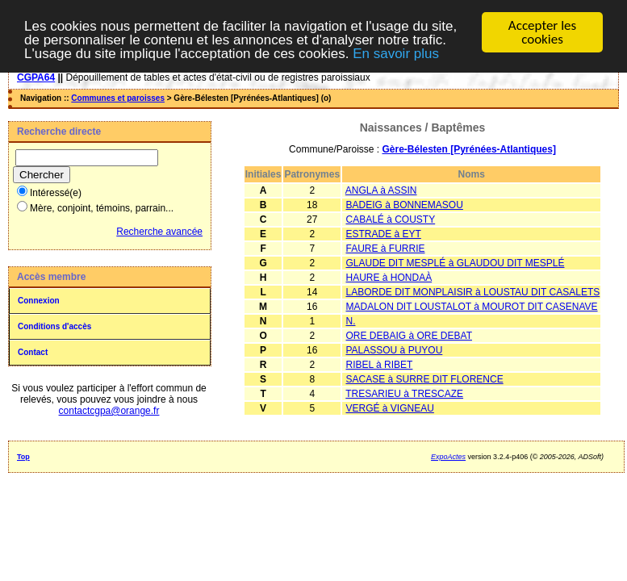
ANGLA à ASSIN (381, 190)
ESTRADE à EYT (382, 234)
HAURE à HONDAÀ (388, 277)
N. (350, 321)
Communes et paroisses (118, 98)
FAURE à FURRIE (384, 248)
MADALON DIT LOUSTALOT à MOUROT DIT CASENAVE (471, 306)
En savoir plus (396, 53)
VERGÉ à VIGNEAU (389, 408)
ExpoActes (448, 457)
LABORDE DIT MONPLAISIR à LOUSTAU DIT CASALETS (472, 292)
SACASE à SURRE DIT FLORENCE (424, 379)
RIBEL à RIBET (378, 364)
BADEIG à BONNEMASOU (403, 205)
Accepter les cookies (542, 32)
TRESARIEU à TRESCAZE (404, 393)
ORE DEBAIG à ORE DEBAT (408, 335)
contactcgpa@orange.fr (109, 410)
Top (23, 457)
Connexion (39, 300)
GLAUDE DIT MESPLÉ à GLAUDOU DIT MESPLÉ (454, 263)
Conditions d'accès (54, 326)
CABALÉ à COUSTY (390, 219)
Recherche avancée (159, 231)
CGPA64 (36, 77)
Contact (33, 352)
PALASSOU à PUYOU (393, 350)
